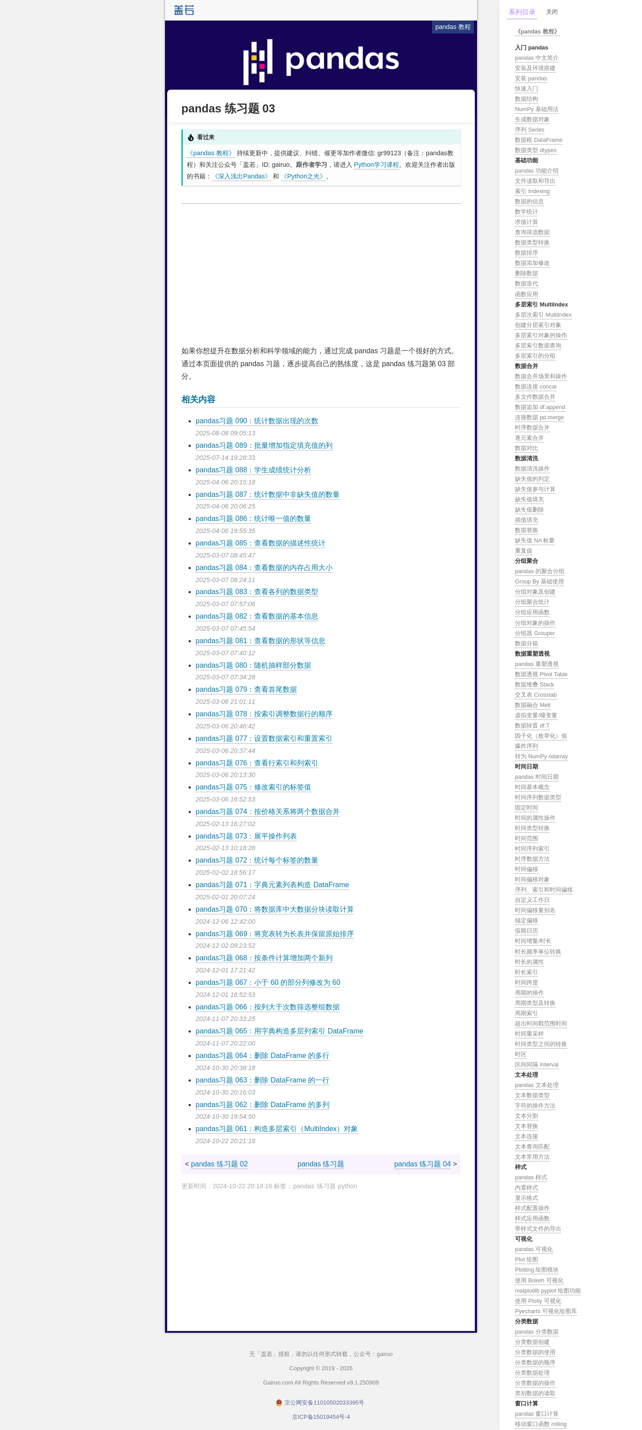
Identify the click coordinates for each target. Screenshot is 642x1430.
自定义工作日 (532, 900)
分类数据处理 (532, 1372)
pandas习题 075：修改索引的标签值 (254, 787)
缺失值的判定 (532, 478)
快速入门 (526, 88)
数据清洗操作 (532, 468)
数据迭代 (526, 283)
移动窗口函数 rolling (541, 1424)
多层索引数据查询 (538, 345)
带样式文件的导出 (538, 1228)
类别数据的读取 (535, 1393)
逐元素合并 (529, 437)
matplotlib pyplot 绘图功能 (548, 1290)
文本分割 (526, 1115)
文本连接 (526, 1136)
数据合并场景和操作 (541, 376)
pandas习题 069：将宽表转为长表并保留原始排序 (275, 934)
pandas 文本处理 (537, 1085)
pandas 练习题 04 (422, 1164)
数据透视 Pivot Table (541, 674)
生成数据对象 (532, 119)
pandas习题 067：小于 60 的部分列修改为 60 (268, 982)
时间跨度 (526, 982)
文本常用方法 (532, 1156)
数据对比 (526, 448)
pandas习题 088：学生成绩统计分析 (254, 470)
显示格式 (526, 1197)
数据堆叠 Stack (534, 684)
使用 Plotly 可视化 (538, 1301)
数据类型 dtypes (535, 150)
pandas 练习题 (321, 1164)
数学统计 (526, 211)
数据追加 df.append (540, 407)
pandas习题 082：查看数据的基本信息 (257, 616)
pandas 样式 (531, 1177)
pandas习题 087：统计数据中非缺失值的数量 (268, 494)
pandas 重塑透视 (537, 664)
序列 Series (529, 129)
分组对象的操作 (535, 623)
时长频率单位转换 (538, 951)
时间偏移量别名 (535, 910)
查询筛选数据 (532, 232)
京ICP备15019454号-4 (321, 1416)
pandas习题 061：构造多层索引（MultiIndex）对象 (277, 1128)
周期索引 (526, 1013)
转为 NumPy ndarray (541, 756)
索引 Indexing (532, 191)
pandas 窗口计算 (537, 1413)
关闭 (552, 11)
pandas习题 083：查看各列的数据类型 (257, 591)
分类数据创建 (532, 1342)
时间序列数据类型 (538, 797)
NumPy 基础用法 (537, 109)
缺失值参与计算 (535, 489)
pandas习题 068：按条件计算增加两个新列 (264, 958)
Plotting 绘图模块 (537, 1269)
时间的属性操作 (535, 817)
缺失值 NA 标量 (535, 540)
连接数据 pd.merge (539, 417)
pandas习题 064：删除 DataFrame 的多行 (263, 1055)
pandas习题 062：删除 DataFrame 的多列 (263, 1104)
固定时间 (526, 807)
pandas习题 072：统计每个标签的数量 (257, 860)
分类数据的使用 (535, 1352)
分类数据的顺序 (535, 1362)
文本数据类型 (532, 1095)
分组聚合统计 (532, 602)
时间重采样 (529, 1033)
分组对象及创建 (535, 591)
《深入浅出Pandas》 (241, 176)
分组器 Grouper (535, 633)
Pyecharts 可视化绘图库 (545, 1311)
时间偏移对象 (532, 879)
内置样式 (526, 1187)
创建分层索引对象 (538, 325)
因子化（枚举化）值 (541, 735)
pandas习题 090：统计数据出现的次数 (257, 421)
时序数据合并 (532, 427)
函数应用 (526, 294)
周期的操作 (529, 992)
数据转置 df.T (532, 725)
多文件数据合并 (535, 396)
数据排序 (526, 252)
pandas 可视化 (534, 1249)
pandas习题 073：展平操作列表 (246, 836)
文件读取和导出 (535, 181)
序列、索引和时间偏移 (544, 889)
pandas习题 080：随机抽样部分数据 (254, 665)
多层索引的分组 (535, 355)
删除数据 (526, 273)
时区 (521, 1054)
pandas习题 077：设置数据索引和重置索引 (264, 738)
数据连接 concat (535, 386)
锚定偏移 (526, 920)
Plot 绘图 (526, 1259)
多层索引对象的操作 (541, 335)
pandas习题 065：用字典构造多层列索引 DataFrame (279, 1031)
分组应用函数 (532, 612)
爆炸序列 (526, 746)
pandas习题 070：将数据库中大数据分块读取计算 (275, 909)
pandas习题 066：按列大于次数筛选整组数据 (268, 1007)
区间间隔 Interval (537, 1064)
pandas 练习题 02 (219, 1164)
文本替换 (526, 1126)
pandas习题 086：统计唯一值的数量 (254, 518)
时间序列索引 (532, 848)
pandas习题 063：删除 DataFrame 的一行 (263, 1080)
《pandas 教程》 (211, 153)
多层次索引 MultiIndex (543, 314)
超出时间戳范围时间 (541, 1023)
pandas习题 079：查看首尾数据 (246, 689)
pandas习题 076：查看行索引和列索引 (257, 763)
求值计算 (526, 222)
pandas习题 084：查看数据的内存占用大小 (264, 567)
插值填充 (526, 520)
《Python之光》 (303, 176)
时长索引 (526, 972)
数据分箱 (526, 643)
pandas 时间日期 (537, 776)
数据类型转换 (532, 242)
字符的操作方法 (535, 1105)
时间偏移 (526, 869)
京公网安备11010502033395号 (324, 1402)
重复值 (523, 550)
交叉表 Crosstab (536, 694)
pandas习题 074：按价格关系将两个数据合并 (268, 811)
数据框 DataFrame (539, 139)
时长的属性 (529, 962)
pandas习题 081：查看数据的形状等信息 (261, 641)
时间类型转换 (532, 828)
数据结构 (526, 98)
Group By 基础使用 (539, 581)
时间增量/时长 (533, 941)
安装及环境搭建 (535, 68)
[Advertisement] (321, 275)
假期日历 (526, 930)
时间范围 (526, 838)
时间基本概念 (532, 787)
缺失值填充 (529, 499)
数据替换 (526, 530)
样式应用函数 (532, 1218)
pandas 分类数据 (537, 1331)
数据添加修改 (532, 263)
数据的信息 (529, 201)
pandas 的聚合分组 (539, 571)
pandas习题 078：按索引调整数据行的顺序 (264, 714)
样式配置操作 (532, 1208)
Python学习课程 (376, 164)
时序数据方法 (532, 859)
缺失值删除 (529, 509)
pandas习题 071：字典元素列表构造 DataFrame (272, 885)
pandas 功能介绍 (537, 170)
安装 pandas (531, 78)
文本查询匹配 (532, 1146)
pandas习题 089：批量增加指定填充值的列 (264, 445)
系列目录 (522, 12)
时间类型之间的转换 (541, 1044)
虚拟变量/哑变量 (536, 715)
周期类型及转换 (535, 1003)
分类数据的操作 (535, 1383)
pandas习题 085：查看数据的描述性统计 (261, 543)
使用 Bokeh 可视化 (539, 1280)
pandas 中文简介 (537, 57)
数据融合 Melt (533, 705)
